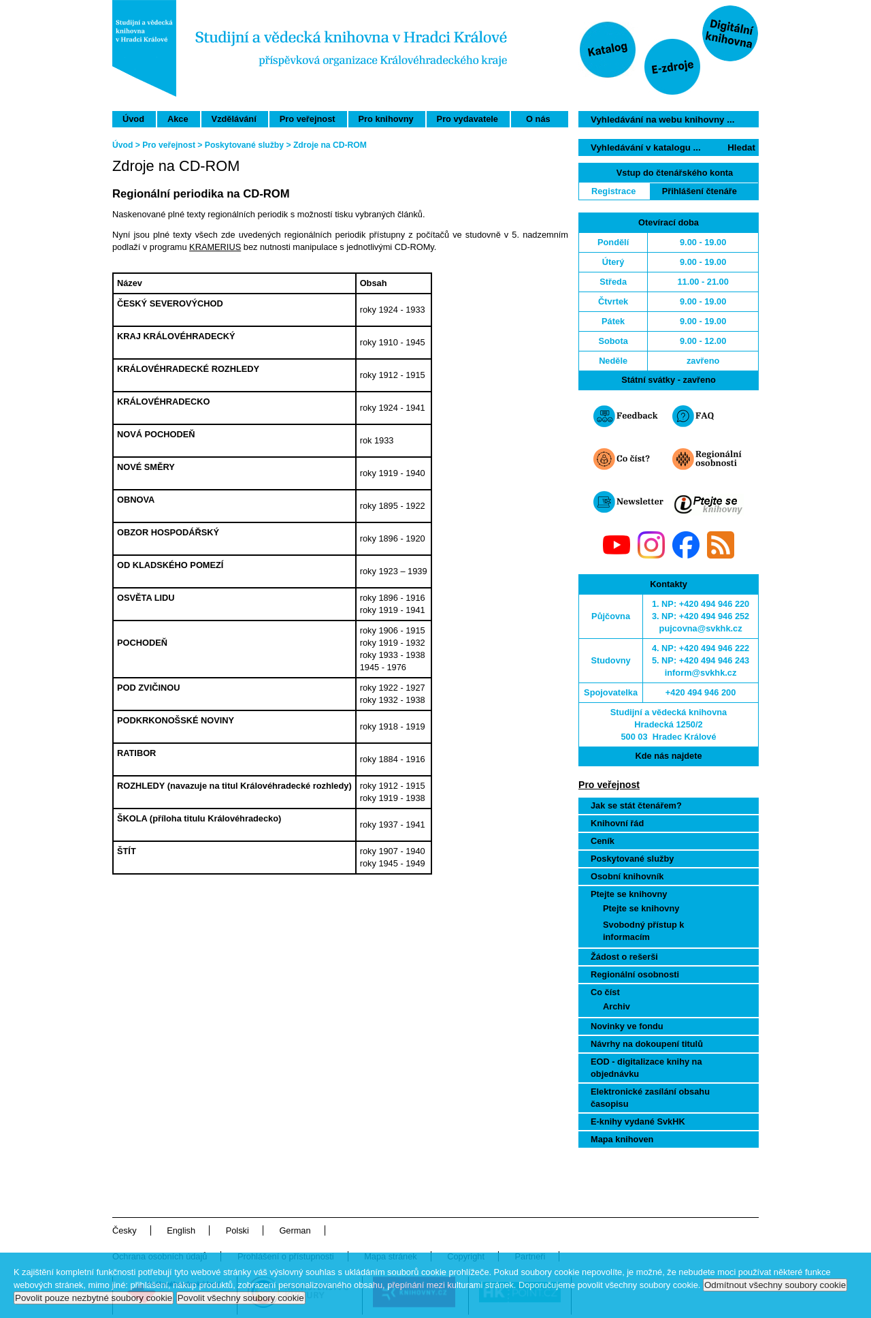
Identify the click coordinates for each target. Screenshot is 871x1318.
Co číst (605, 992)
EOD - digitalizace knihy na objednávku (646, 1067)
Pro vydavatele (467, 119)
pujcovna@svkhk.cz (700, 628)
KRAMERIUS (215, 247)
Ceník (602, 841)
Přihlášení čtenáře (699, 191)
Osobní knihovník (627, 876)
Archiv (616, 1006)
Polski (237, 1230)
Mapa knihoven (622, 1139)
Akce (177, 119)
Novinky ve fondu (627, 1026)
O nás (538, 119)
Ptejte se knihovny (629, 894)
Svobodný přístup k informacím (643, 931)
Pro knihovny (386, 119)
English (181, 1230)
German (294, 1230)
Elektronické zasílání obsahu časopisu (650, 1097)
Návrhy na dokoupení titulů (647, 1044)
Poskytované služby (632, 858)
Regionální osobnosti (635, 974)
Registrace (613, 191)
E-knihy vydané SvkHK (638, 1121)
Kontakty (668, 584)
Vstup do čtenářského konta (675, 173)
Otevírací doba (668, 222)
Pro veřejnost (307, 119)
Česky (124, 1230)
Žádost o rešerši (624, 957)
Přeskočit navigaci (567, 5)
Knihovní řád (617, 823)
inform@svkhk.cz (701, 673)
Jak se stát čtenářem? (636, 805)
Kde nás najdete (668, 756)
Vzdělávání (234, 119)
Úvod (133, 119)
